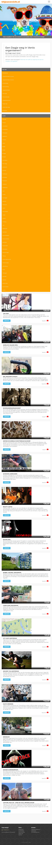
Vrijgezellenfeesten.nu (35, 829)
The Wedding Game (35, 832)
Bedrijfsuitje (21, 829)
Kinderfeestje (21, 830)
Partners (20, 834)
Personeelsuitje (22, 832)
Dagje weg (21, 833)
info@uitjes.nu (6, 829)
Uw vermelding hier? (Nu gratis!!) (8, 832)
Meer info (6, 320)
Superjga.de (33, 830)
